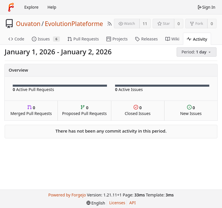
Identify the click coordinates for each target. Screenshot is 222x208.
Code (16, 39)
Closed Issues (138, 110)
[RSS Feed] (109, 23)
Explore (31, 7)
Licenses (117, 202)
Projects (116, 39)
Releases (146, 39)
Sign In (206, 7)
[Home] (11, 7)
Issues (46, 39)
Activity (197, 39)
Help (51, 7)
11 (145, 23)
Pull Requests (83, 39)
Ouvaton (28, 24)
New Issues (190, 110)
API (132, 202)
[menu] (197, 52)
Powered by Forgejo (67, 195)
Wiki (172, 39)
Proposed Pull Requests (84, 110)
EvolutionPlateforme (74, 24)
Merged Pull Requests (31, 110)
